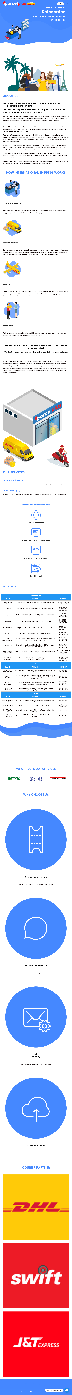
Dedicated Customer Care (36, 965)
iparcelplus (35, 1392)
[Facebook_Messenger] (66, 1390)
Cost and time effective (36, 877)
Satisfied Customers (36, 1145)
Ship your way (36, 1055)
